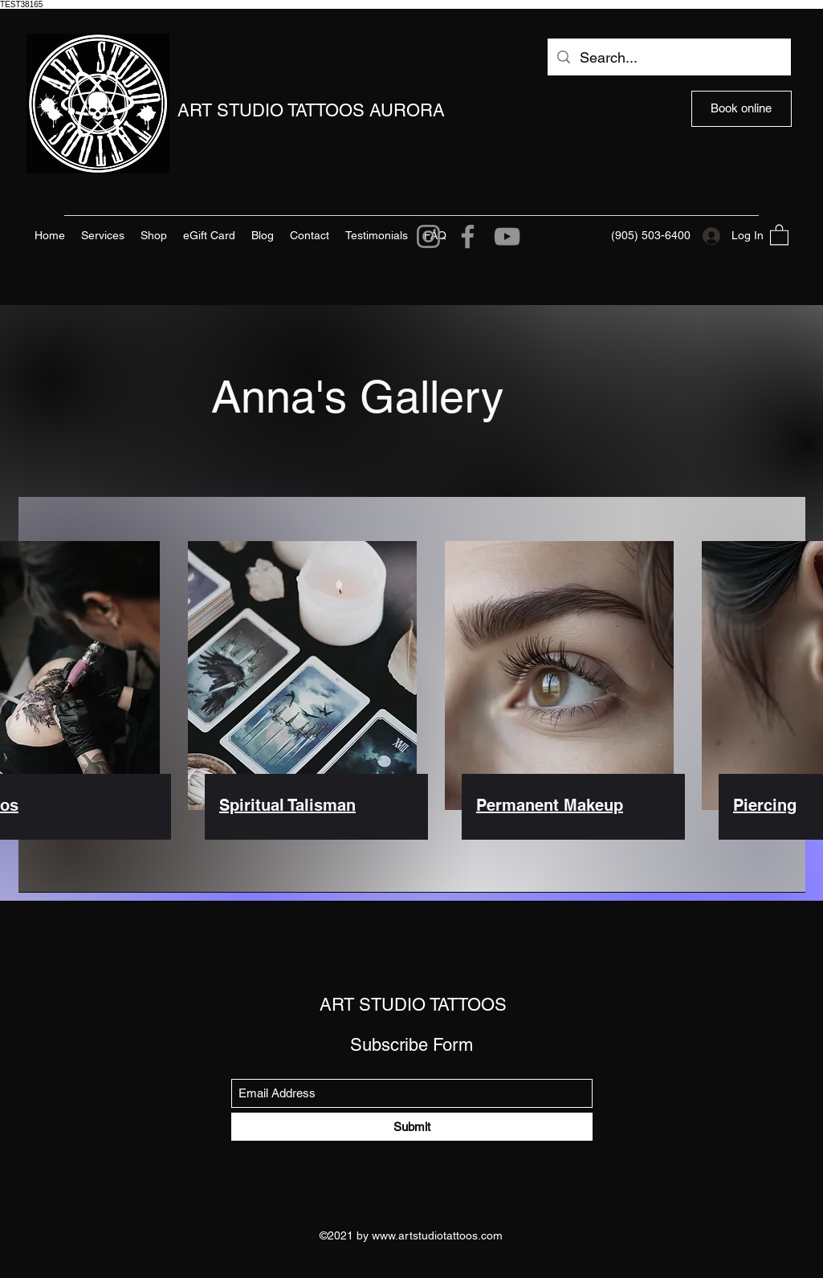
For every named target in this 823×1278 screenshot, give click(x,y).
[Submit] (412, 1127)
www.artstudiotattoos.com (437, 1235)
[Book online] (741, 109)
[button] (779, 234)
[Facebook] (467, 236)
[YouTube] (507, 236)
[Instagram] (428, 236)
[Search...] (668, 58)
